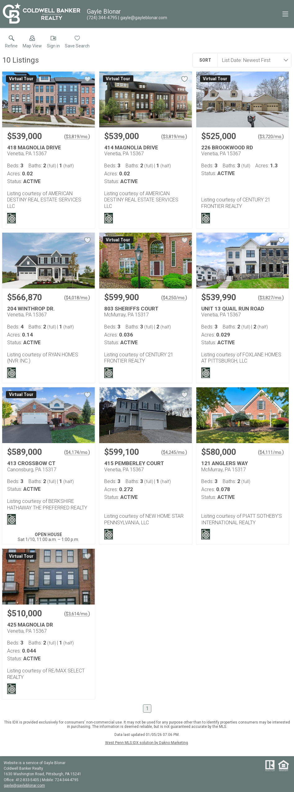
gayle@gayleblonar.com (24, 785)
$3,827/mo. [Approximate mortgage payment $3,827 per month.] (271, 297)
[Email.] (142, 17)
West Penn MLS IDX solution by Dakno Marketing (146, 743)
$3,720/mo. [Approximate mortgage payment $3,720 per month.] (271, 136)
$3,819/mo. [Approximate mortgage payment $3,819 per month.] (77, 136)
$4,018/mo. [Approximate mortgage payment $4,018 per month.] (77, 297)
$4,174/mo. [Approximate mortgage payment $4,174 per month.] (77, 452)
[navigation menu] (285, 14)
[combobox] (252, 60)
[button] (32, 43)
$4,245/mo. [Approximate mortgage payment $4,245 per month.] (174, 452)
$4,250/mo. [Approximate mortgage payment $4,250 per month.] (174, 297)
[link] (11, 43)
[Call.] (102, 17)
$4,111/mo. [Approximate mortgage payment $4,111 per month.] (271, 452)
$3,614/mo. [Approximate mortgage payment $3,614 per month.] (77, 613)
